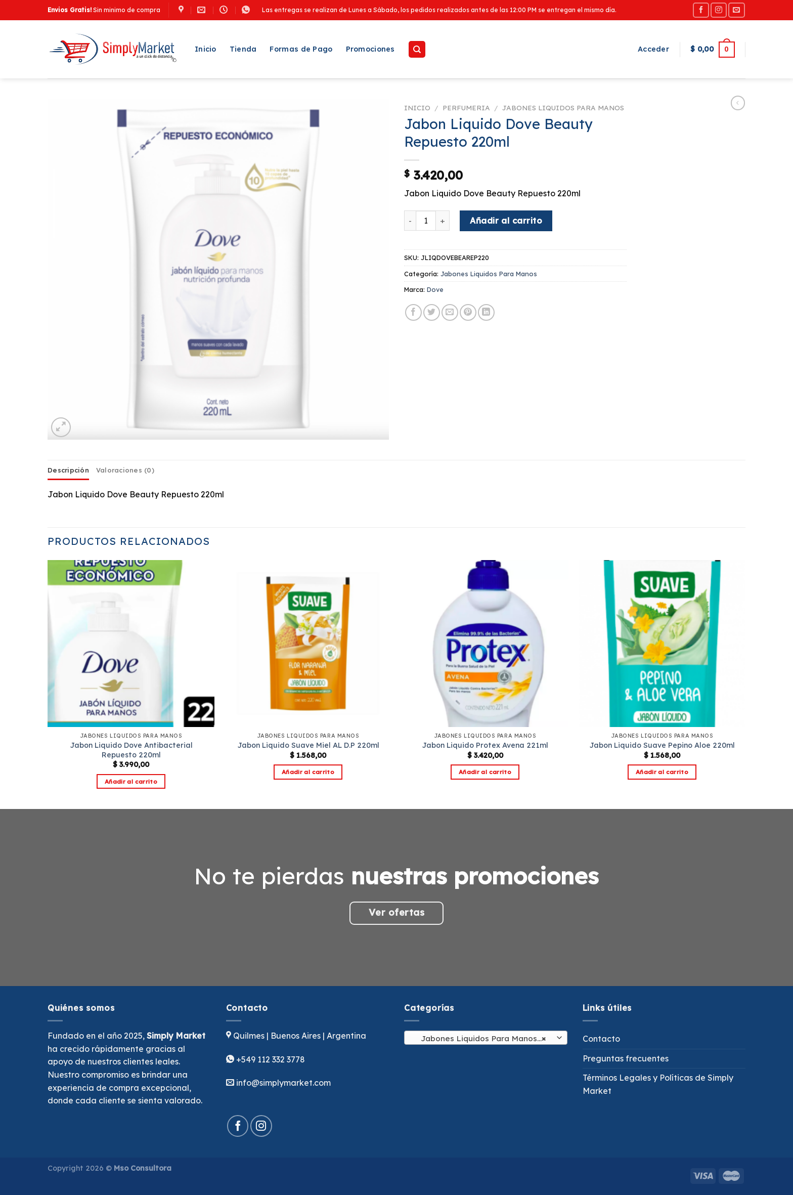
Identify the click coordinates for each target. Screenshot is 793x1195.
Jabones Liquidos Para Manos (563, 107)
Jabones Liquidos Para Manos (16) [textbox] (485, 1038)
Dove (435, 289)
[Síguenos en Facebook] (701, 10)
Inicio (205, 49)
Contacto (601, 1039)
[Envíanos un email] (736, 10)
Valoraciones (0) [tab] (125, 470)
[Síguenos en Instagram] (719, 10)
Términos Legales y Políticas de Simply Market (658, 1084)
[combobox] (485, 1038)
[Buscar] (417, 49)
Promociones (370, 49)
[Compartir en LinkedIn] (486, 312)
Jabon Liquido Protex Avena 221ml (485, 745)
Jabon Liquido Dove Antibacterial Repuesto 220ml (131, 750)
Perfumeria (466, 107)
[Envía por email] (450, 312)
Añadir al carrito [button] (131, 781)
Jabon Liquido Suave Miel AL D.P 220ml (308, 745)
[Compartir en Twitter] (431, 312)
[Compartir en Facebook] (413, 312)
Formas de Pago (301, 49)
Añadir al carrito (506, 221)
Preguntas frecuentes (626, 1058)
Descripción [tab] (68, 470)
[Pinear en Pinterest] (468, 312)
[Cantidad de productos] (426, 220)
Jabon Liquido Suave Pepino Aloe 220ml (662, 745)
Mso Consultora (142, 1168)
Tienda (243, 49)
